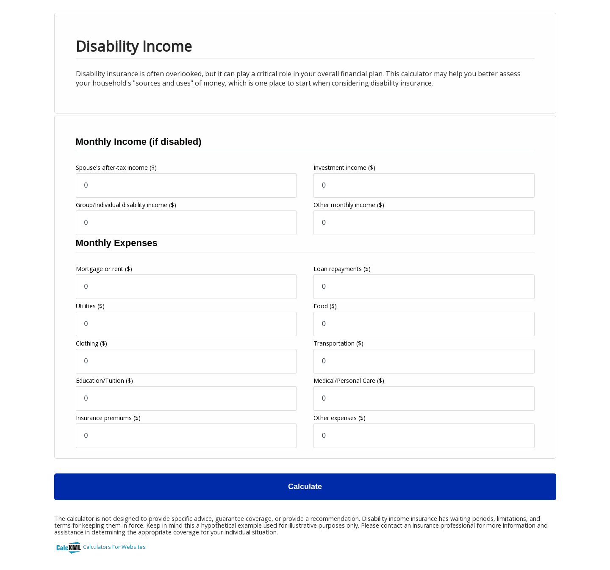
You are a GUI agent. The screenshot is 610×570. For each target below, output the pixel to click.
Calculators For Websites (114, 547)
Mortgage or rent (104, 269)
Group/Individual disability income (126, 205)
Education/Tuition (104, 380)
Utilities (90, 306)
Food (325, 306)
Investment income (344, 167)
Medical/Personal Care (348, 380)
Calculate (305, 486)
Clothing (91, 343)
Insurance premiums (108, 418)
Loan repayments (342, 269)
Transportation (338, 343)
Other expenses (339, 418)
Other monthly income (348, 205)
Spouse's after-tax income (116, 167)
